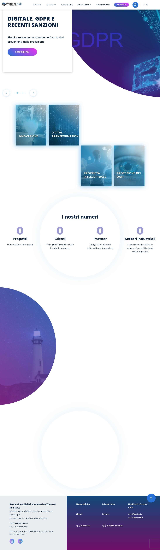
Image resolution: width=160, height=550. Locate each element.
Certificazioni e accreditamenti (135, 516)
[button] (40, 5)
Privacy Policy (108, 504)
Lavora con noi (103, 5)
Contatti (121, 5)
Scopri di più (22, 52)
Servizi (38, 5)
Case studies (67, 5)
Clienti (79, 514)
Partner (105, 514)
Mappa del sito (83, 504)
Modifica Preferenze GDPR (137, 506)
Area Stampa (85, 5)
